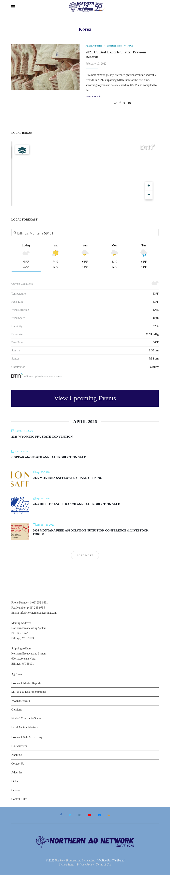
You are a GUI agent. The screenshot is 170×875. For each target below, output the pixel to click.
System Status (67, 864)
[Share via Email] (129, 103)
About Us (16, 755)
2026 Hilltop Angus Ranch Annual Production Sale (76, 504)
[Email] (99, 815)
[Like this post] (115, 103)
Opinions (16, 709)
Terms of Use (103, 864)
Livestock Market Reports (26, 683)
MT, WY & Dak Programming (28, 692)
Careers (15, 790)
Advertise (16, 772)
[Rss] (108, 815)
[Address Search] (85, 233)
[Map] (85, 173)
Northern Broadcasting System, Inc (75, 860)
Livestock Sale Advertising (26, 737)
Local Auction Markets (24, 727)
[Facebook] (61, 815)
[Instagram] (80, 815)
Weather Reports (20, 700)
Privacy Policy (85, 864)
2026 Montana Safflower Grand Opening (67, 478)
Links (14, 781)
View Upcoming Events (85, 398)
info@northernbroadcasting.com (38, 613)
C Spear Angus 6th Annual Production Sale (48, 457)
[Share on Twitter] (124, 103)
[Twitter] (70, 815)
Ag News (16, 674)
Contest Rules (19, 799)
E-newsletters (19, 746)
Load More (85, 555)
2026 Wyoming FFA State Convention (42, 436)
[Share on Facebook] (120, 103)
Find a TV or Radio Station (26, 718)
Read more (93, 96)
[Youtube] (89, 815)
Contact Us (17, 764)
